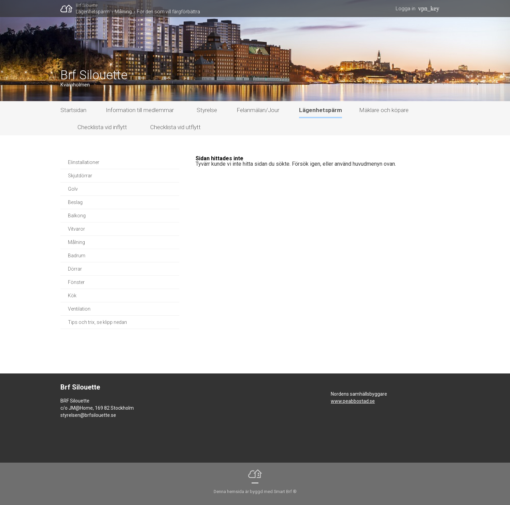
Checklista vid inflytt (102, 127)
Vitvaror (76, 229)
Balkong (77, 215)
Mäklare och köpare (384, 110)
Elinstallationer (83, 162)
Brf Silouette (86, 5)
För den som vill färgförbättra (168, 11)
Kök (72, 295)
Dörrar (75, 269)
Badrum (76, 255)
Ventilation (79, 309)
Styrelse (207, 110)
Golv (73, 189)
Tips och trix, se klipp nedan (97, 322)
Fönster (76, 282)
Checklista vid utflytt (175, 127)
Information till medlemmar (140, 110)
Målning (123, 11)
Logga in (405, 8)
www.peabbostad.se (353, 401)
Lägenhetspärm (93, 11)
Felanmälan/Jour (258, 110)
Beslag (75, 202)
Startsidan (73, 110)
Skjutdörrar (80, 175)
